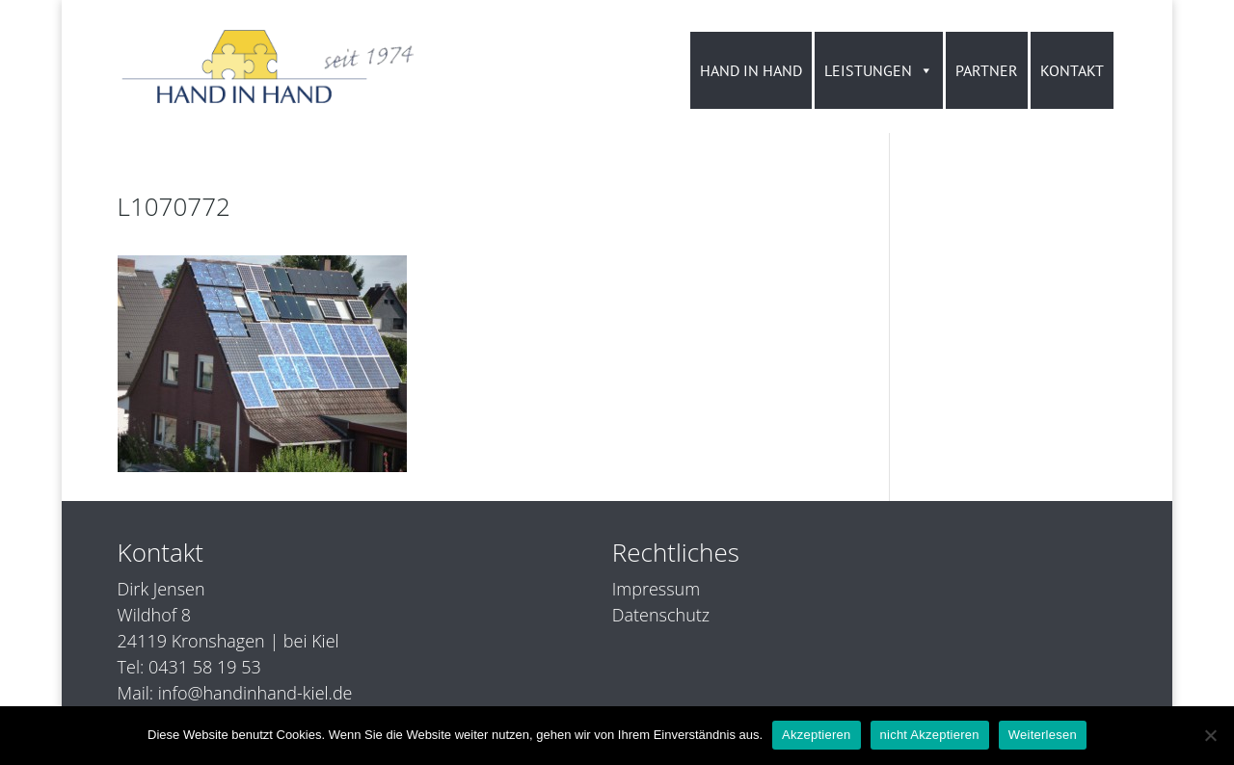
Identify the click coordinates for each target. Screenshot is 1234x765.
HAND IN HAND (751, 70)
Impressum (656, 588)
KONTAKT (1072, 70)
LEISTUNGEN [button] (878, 70)
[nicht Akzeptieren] (1210, 735)
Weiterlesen (1042, 734)
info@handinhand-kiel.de (255, 692)
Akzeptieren (816, 734)
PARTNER (986, 70)
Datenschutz (661, 614)
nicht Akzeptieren (929, 734)
